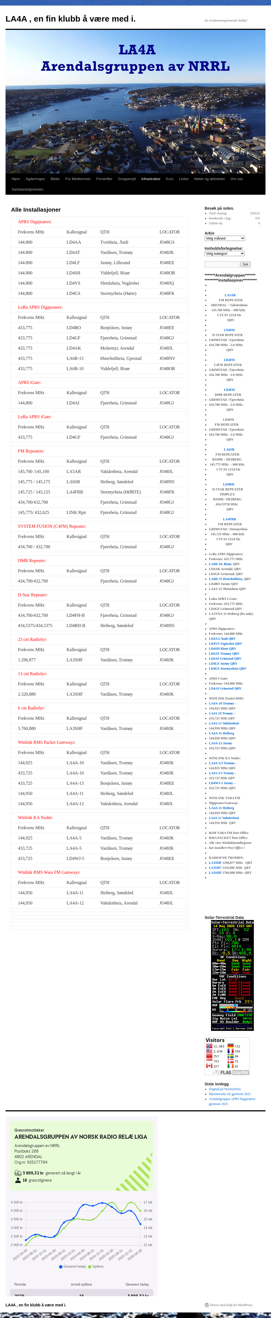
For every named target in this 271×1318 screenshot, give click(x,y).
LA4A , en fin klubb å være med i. (71, 18)
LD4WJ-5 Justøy (221, 783)
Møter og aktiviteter (209, 179)
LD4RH (228, 484)
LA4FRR (229, 519)
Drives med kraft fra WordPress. (231, 1305)
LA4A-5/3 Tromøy (222, 763)
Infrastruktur (150, 179)
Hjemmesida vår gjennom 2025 (230, 1094)
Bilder (55, 179)
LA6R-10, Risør (220, 564)
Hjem (16, 179)
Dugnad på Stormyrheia (225, 1089)
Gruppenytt (127, 179)
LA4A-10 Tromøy (221, 703)
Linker (184, 179)
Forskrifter (104, 179)
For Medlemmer (78, 179)
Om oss (237, 179)
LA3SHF (215, 863)
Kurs (169, 179)
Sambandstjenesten (27, 189)
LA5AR (231, 295)
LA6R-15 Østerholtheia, (226, 579)
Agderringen (35, 179)
